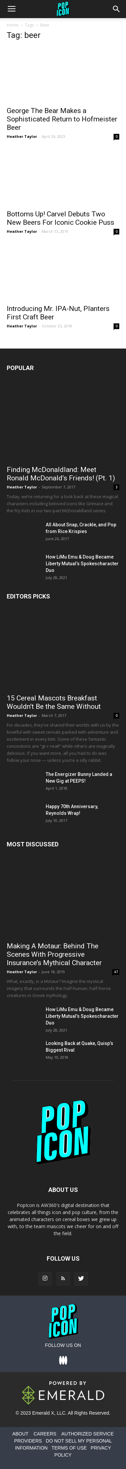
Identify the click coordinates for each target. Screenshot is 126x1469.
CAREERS (45, 1433)
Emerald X (43, 1413)
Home (12, 25)
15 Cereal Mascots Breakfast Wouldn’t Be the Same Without (54, 702)
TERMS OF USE (69, 1448)
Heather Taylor (22, 136)
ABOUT (20, 1433)
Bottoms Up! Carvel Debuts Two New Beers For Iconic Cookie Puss (60, 218)
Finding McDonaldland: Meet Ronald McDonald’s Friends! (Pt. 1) (61, 474)
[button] (116, 9)
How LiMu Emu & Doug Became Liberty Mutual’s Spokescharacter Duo (82, 563)
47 (116, 971)
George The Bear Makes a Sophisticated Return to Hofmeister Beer (62, 119)
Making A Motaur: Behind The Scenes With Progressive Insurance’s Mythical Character (54, 954)
